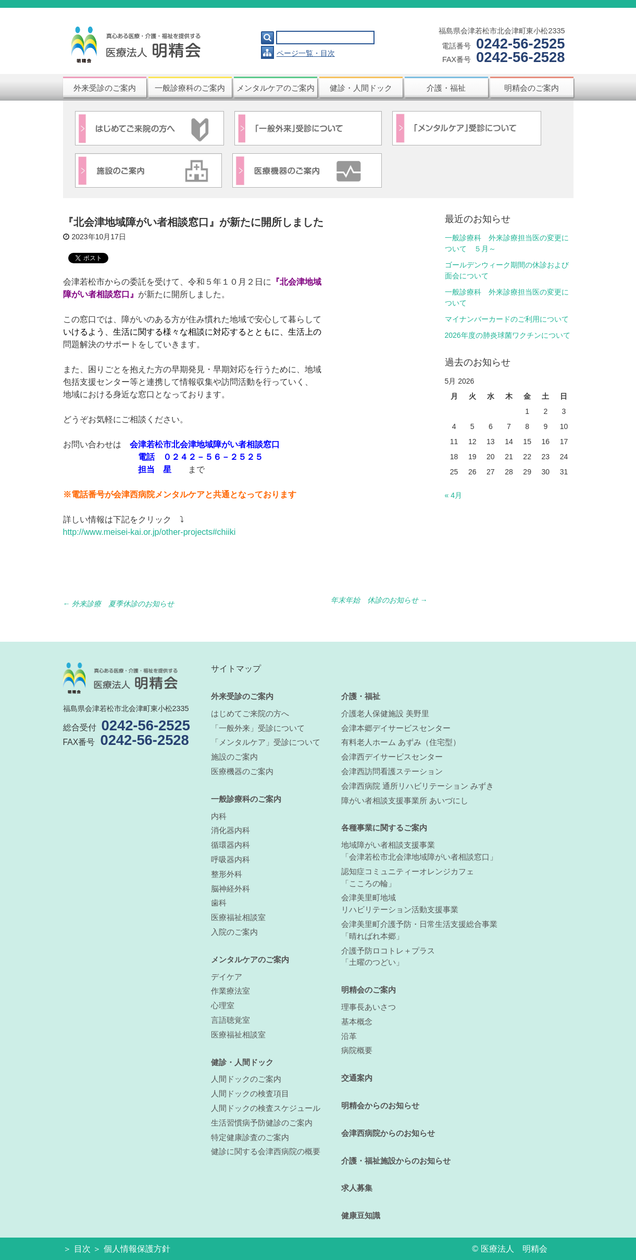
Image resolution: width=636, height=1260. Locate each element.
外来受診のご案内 (104, 87)
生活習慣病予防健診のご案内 (262, 1122)
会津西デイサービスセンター (392, 756)
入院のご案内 (234, 931)
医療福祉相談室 (238, 917)
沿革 (349, 1036)
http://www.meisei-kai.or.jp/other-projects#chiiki (149, 532)
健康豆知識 (360, 1215)
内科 (219, 816)
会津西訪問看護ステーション (392, 771)
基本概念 (356, 1021)
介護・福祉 (446, 87)
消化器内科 (230, 830)
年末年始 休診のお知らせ (379, 600)
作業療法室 (230, 990)
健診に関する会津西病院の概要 (265, 1151)
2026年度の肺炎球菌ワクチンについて (507, 335)
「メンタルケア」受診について (265, 742)
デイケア (226, 976)
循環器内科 (230, 844)
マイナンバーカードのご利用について (507, 319)
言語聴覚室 (230, 1020)
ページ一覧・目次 (306, 53)
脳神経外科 (230, 888)
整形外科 (226, 874)
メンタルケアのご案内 (275, 87)
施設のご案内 (234, 756)
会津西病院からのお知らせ (388, 1133)
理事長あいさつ (368, 1006)
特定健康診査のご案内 (250, 1137)
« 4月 (453, 495)
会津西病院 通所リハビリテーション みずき (417, 785)
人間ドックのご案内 (246, 1078)
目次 (82, 1248)
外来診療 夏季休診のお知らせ (118, 604)
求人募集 (356, 1187)
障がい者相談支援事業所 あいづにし (404, 800)
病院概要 (356, 1050)
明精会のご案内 (531, 87)
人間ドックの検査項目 (250, 1093)
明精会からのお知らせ (380, 1105)
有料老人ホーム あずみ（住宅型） (400, 742)
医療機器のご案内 (242, 771)
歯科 (219, 902)
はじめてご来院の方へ (250, 713)
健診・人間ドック (361, 87)
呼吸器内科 (230, 859)
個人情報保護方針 (137, 1248)
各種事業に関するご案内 (384, 827)
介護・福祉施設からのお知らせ (396, 1160)
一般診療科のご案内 (190, 87)
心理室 (222, 1005)
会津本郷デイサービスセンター (396, 728)
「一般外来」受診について (258, 728)
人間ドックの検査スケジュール (265, 1108)
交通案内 (356, 1077)
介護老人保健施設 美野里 (385, 713)
